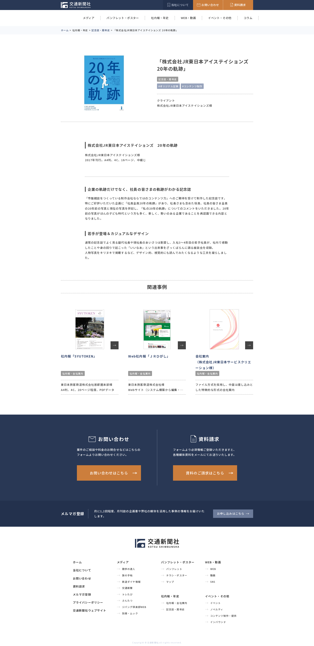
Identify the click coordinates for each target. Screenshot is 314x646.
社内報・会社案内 (72, 373)
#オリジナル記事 (168, 86)
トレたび (127, 594)
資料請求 (79, 586)
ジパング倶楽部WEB (134, 607)
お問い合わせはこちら (109, 472)
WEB (213, 569)
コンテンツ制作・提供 (223, 615)
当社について (82, 570)
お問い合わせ (82, 578)
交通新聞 (127, 588)
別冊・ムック (130, 613)
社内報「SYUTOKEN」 (79, 356)
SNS (212, 581)
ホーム (77, 562)
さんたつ (127, 600)
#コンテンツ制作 (192, 86)
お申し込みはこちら (230, 513)
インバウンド (218, 622)
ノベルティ (216, 609)
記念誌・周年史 (167, 79)
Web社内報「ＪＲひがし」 (149, 356)
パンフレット (174, 569)
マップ (170, 581)
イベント (215, 603)
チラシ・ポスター (176, 575)
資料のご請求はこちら (205, 472)
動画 (212, 575)
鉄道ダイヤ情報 (131, 581)
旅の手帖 (127, 575)
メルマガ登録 (82, 594)
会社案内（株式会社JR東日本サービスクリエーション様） (223, 362)
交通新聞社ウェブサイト (89, 610)
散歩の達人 (128, 569)
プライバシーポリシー (88, 602)
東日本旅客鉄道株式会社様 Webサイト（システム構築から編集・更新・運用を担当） (155, 390)
